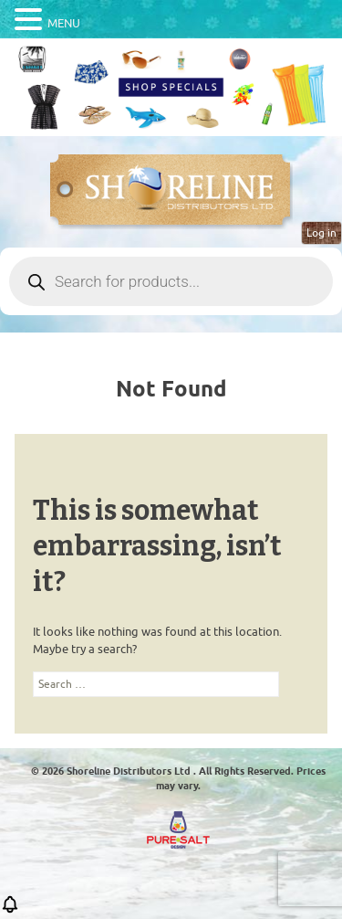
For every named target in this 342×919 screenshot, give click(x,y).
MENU (63, 23)
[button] (10, 910)
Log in (321, 233)
